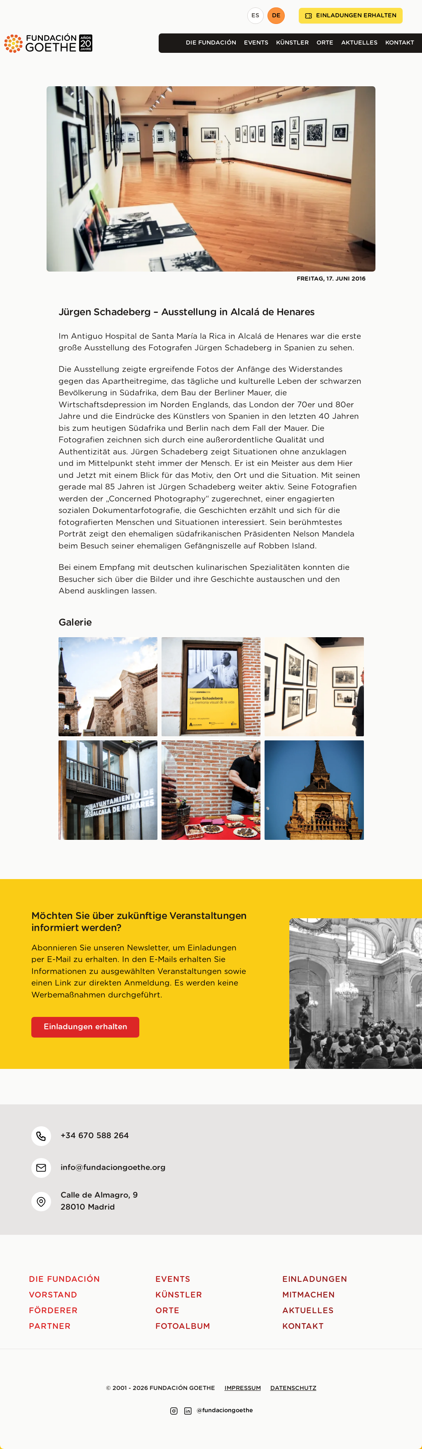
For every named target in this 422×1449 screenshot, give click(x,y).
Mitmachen (308, 1295)
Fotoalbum (182, 1327)
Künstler (292, 43)
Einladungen (314, 1280)
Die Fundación (211, 43)
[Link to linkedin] (188, 1411)
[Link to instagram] (174, 1411)
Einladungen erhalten (351, 16)
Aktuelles (359, 43)
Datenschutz (293, 1388)
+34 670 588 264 (95, 1136)
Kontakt (399, 43)
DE (276, 16)
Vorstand (53, 1295)
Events (256, 43)
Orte (324, 43)
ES (255, 16)
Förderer (53, 1311)
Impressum (243, 1388)
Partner (50, 1327)
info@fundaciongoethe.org (113, 1168)
